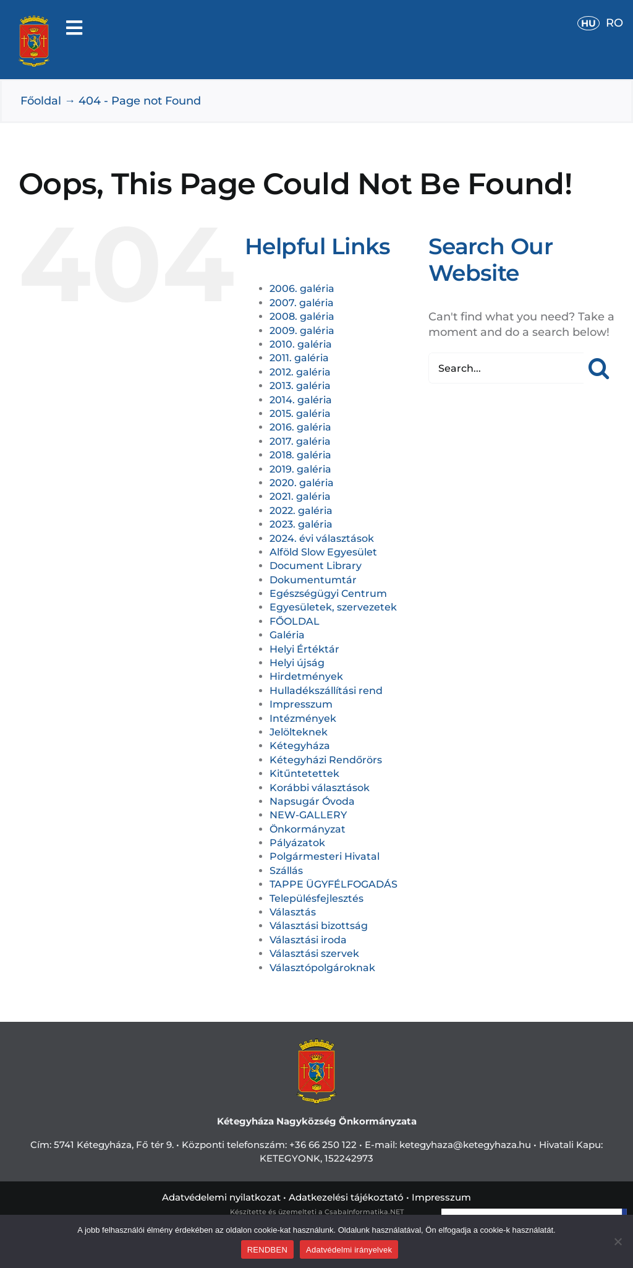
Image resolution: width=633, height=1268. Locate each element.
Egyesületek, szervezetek (333, 607)
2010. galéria (301, 344)
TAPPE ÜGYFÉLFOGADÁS (333, 884)
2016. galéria (300, 427)
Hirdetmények (306, 676)
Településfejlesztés (316, 898)
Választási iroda (308, 940)
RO (614, 23)
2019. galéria (300, 469)
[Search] (599, 368)
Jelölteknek (299, 732)
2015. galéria (300, 413)
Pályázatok (297, 843)
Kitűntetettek (304, 773)
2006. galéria (302, 288)
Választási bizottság (319, 926)
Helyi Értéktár (304, 649)
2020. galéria (302, 483)
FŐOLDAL (295, 621)
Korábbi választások (320, 788)
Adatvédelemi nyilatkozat (221, 1197)
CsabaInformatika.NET (364, 1211)
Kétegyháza (300, 746)
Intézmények (303, 718)
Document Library (316, 566)
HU (588, 23)
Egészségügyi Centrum (328, 593)
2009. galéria (302, 330)
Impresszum (301, 704)
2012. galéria (300, 372)
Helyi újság (297, 663)
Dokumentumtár (313, 580)
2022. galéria (301, 510)
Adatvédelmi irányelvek (349, 1249)
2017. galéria (300, 441)
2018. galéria (300, 455)
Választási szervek (314, 953)
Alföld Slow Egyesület (323, 552)
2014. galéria (301, 400)
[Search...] (506, 368)
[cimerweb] (34, 21)
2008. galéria (302, 316)
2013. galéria (300, 386)
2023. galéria (301, 524)
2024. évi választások (322, 538)
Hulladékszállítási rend (326, 690)
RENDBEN (267, 1249)
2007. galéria (302, 303)
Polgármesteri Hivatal (325, 856)
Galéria (287, 635)
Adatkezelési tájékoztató (346, 1197)
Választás (293, 912)
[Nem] (617, 1241)
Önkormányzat (308, 829)
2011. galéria (299, 358)
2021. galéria (300, 496)
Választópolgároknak (322, 968)
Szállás (286, 870)
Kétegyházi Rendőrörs (326, 760)
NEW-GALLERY (308, 815)
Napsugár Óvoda (312, 801)
